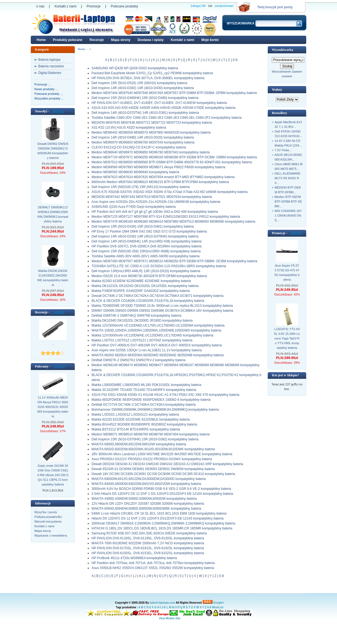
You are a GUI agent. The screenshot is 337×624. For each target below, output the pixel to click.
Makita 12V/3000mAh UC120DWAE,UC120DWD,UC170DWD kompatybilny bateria (152, 335)
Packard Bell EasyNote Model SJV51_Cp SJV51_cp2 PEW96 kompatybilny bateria (152, 73)
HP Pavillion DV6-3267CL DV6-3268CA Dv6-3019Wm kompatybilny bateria (146, 246)
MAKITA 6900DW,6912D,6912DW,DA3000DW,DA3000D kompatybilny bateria (149, 479)
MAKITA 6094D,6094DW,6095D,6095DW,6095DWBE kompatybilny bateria (146, 508)
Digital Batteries (49, 73)
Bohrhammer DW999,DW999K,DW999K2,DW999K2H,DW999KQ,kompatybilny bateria (155, 410)
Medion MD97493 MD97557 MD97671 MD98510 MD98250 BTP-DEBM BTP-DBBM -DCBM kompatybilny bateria (174, 261)
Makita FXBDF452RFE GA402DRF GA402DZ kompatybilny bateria (141, 291)
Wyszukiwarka (282, 50)
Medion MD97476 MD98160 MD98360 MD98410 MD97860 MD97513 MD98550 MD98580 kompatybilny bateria (173, 221)
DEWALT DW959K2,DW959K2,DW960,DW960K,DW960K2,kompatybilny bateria (52, 214)
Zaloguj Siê (198, 5)
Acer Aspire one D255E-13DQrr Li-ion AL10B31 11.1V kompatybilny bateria (147, 350)
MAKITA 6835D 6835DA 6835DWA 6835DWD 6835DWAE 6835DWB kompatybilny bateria (157, 355)
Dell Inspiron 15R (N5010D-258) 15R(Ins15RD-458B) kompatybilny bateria (146, 251)
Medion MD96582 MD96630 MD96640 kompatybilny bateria (135, 172)
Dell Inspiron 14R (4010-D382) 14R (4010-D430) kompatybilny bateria (143, 88)
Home (41, 40)
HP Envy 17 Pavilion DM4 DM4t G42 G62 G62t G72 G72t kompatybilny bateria (149, 231)
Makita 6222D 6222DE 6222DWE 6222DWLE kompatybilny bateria (141, 419)
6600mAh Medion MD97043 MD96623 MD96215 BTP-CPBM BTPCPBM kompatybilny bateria (160, 182)
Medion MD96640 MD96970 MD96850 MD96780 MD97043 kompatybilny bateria (151, 152)
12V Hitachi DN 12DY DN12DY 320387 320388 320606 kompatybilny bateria (148, 504)
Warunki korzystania (48, 521)
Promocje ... (42, 84)
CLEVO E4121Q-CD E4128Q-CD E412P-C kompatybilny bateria (139, 147)
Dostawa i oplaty (150, 40)
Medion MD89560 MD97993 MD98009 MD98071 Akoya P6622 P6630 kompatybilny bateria (158, 167)
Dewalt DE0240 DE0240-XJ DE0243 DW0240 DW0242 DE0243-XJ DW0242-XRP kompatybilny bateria (167, 464)
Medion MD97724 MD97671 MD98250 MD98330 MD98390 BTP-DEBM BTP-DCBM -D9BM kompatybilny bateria (174, 157)
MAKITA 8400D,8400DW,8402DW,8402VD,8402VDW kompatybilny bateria (146, 484)
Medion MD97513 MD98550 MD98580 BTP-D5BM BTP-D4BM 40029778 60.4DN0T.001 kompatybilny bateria (172, 162)
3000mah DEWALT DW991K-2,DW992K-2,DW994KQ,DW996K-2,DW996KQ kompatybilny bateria (163, 523)
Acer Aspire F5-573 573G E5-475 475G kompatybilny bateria (286, 272)
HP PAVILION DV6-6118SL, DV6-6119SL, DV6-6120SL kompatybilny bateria (148, 538)
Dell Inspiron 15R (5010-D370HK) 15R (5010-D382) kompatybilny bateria (145, 439)
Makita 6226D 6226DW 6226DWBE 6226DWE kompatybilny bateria (141, 281)
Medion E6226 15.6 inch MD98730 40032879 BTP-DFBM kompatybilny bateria (149, 276)
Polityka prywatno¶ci (48, 516)
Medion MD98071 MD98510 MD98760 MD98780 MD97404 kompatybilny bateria (151, 434)
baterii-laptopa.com (162, 602)
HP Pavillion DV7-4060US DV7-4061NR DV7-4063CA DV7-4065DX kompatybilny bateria (157, 345)
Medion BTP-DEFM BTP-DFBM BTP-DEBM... (288, 201)
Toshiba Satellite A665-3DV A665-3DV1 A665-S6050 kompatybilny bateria (146, 256)
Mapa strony (121, 40)
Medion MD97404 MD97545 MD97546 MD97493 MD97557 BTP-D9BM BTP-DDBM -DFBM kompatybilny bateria (174, 93)
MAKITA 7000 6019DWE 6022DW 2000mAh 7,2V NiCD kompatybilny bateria (148, 543)
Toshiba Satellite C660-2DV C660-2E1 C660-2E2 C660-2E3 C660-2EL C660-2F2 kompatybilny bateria (167, 118)
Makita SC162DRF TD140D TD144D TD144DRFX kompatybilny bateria (144, 390)
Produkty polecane (67, 40)
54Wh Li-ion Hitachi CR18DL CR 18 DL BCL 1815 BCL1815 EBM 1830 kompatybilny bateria (159, 513)
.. (53, 343)
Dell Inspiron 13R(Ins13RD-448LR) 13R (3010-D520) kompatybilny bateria (146, 271)
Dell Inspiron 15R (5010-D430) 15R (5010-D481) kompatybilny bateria (143, 226)
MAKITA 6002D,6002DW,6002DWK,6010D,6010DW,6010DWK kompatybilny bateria (153, 449)
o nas (40, 6)
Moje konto (210, 40)
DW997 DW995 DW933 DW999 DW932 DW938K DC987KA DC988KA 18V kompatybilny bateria (162, 311)
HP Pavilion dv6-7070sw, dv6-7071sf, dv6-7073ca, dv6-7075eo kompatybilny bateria (153, 563)
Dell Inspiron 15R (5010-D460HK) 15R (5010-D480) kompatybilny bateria (145, 98)
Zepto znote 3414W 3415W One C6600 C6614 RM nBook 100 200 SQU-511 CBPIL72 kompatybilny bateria (52, 475)
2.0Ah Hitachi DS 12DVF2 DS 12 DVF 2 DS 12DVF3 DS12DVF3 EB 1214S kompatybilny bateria (162, 494)
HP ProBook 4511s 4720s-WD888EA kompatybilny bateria (134, 558)
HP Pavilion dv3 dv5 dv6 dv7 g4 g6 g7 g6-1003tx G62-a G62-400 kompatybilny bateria (155, 212)
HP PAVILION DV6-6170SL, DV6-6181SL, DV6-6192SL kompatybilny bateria (148, 548)
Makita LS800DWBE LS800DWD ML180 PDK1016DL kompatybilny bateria (146, 385)
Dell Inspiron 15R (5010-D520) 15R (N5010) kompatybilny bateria (139, 83)
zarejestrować (224, 5)
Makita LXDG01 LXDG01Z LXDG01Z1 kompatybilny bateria (135, 414)
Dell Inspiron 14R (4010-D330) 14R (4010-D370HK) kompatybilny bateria (145, 236)
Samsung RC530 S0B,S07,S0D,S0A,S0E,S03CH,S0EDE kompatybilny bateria (149, 533)
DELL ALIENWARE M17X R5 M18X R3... (287, 178)
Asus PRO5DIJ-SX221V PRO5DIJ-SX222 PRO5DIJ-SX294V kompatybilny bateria (152, 459)
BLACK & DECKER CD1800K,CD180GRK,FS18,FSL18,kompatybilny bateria (148, 301)
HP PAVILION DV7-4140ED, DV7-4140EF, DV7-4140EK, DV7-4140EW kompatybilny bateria (159, 103)
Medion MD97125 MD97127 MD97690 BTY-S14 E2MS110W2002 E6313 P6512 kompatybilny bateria (166, 217)
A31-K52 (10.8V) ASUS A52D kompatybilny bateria (129, 127)
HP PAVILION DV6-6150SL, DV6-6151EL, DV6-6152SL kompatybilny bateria (148, 553)
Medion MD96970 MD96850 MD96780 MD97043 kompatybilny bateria (143, 142)
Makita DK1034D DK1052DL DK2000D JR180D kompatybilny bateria (142, 320)
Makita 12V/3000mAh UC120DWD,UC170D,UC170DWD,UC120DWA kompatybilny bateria (158, 325)
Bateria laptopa (49, 60)
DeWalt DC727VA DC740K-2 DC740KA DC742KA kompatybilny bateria (144, 405)
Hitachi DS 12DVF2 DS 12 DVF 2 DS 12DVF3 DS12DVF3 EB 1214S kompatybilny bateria (157, 518)
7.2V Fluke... (283, 150)
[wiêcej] (57, 111)
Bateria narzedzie (51, 66)
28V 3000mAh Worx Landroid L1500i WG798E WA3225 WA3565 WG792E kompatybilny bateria (162, 454)
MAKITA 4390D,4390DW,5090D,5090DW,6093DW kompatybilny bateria (144, 499)
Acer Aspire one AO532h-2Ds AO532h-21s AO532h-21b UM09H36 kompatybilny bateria (156, 202)
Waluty (277, 90)
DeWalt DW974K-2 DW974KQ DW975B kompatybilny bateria (136, 315)
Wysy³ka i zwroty (45, 512)
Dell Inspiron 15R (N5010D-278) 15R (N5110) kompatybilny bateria (141, 187)
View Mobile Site (169, 618)
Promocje (94, 6)
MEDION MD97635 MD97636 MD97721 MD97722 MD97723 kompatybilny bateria (152, 123)
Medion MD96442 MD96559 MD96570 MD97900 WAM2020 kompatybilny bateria (151, 132)
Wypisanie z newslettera (50, 535)
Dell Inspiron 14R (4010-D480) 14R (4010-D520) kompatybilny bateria (143, 137)
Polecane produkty (124, 6)
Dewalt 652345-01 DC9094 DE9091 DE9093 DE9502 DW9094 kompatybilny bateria (153, 469)
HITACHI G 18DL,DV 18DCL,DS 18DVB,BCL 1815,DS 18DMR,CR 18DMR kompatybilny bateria (162, 528)
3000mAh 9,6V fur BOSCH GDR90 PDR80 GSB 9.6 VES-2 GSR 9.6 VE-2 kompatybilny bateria (161, 489)
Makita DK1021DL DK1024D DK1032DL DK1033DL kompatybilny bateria (145, 286)
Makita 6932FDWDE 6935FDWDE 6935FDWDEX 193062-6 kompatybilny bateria (151, 400)
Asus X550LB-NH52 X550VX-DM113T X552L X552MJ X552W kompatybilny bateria (153, 568)
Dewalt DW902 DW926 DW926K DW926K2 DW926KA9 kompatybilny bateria (52, 150)
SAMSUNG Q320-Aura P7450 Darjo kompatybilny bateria (134, 207)
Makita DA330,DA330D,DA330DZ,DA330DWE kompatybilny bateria (52, 277)
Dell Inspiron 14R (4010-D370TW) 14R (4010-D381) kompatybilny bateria (145, 113)
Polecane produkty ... (48, 93)
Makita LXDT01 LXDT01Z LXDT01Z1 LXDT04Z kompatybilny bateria (142, 340)
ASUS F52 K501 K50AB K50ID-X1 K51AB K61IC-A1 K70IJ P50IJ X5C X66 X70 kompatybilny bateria (165, 395)
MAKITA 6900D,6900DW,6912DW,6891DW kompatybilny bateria (139, 444)
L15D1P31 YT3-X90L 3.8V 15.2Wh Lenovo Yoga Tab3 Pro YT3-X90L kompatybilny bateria (287, 338)
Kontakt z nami (65, 6)
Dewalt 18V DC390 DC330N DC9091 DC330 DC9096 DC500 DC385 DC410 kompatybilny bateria (163, 474)
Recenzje (97, 40)
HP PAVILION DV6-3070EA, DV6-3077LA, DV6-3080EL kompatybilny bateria (148, 78)
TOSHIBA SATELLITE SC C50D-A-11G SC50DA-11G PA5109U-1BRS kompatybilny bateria (159, 266)
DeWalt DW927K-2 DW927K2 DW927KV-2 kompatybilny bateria (139, 360)
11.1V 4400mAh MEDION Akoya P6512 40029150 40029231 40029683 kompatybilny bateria (52, 407)
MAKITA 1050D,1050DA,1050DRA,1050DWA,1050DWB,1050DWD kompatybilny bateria (156, 330)
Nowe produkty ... (46, 89)
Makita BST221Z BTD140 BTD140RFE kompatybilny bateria (136, 429)
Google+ (218, 602)
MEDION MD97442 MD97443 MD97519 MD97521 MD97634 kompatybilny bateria (152, 197)
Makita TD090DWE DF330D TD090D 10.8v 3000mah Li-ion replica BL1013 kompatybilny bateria (162, 306)
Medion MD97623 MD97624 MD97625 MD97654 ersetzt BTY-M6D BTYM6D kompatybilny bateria (163, 177)
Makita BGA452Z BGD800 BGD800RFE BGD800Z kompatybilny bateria (144, 424)
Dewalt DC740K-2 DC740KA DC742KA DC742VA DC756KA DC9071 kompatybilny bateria (157, 296)
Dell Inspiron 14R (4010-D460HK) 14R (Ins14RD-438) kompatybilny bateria (146, 241)
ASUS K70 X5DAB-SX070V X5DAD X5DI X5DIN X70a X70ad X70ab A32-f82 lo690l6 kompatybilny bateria (170, 192)
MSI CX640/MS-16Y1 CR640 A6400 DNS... (288, 215)
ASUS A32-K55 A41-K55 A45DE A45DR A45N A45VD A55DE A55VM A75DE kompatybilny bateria (164, 108)
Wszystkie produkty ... (49, 98)
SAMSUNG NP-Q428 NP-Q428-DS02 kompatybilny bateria (135, 68)
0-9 (235, 60)
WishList (217, 607)
